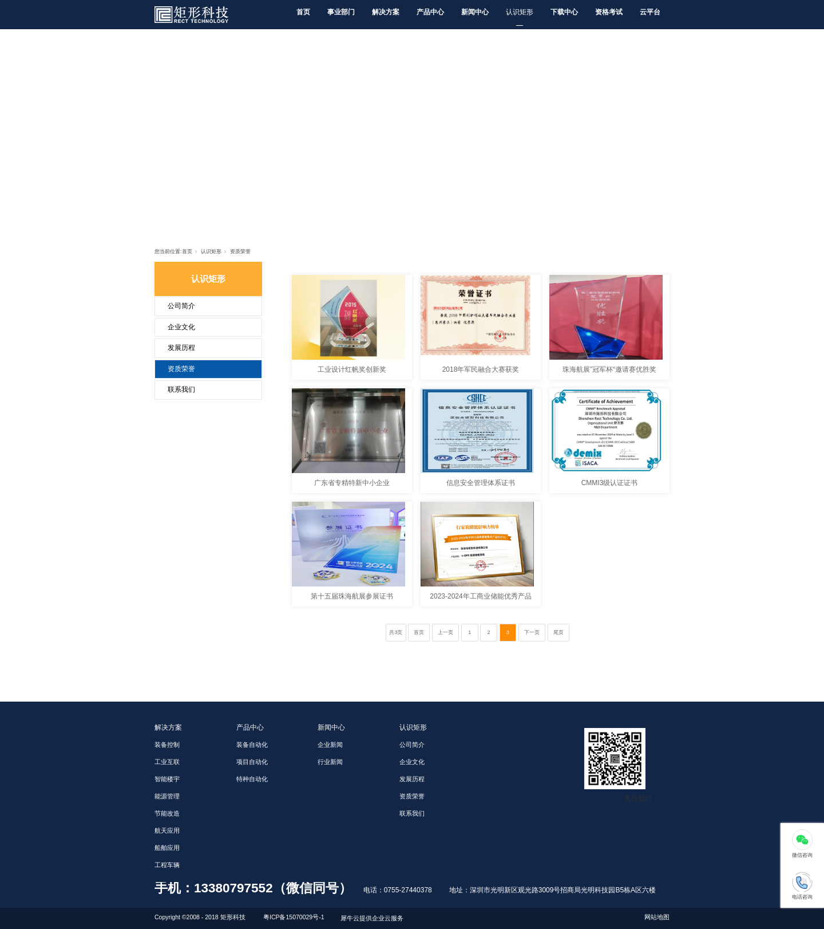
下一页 (532, 632)
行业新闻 (330, 761)
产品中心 (430, 12)
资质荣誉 (240, 251)
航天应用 (167, 830)
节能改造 (167, 813)
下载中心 (564, 12)
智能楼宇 (167, 779)
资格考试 (609, 12)
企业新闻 (330, 744)
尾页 (558, 632)
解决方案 (385, 12)
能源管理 (167, 796)
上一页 (445, 632)
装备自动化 (252, 744)
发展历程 (181, 348)
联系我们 (181, 389)
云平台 (650, 12)
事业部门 (341, 12)
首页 (303, 12)
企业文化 (181, 327)
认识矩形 (519, 12)
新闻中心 (475, 12)
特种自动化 (252, 779)
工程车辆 (167, 864)
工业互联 (167, 761)
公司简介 (181, 306)
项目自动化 (252, 761)
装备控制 (167, 744)
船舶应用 (167, 847)
